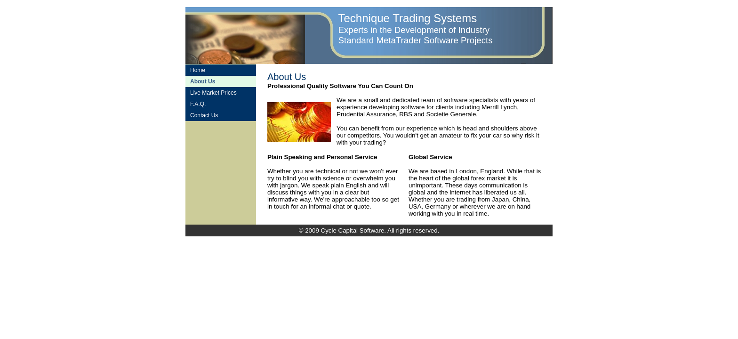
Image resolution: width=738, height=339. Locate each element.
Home (197, 70)
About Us (202, 81)
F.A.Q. (198, 104)
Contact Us (204, 115)
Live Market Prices (213, 92)
